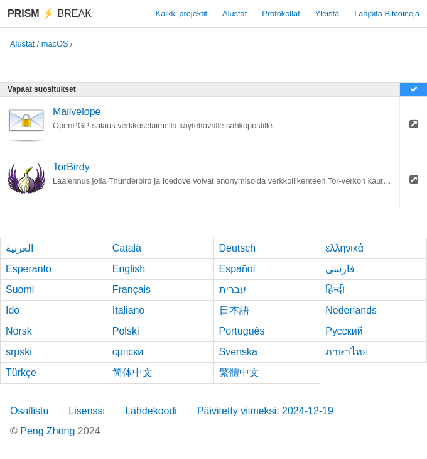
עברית (232, 289)
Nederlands (351, 310)
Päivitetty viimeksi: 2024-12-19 (265, 411)
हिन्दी (335, 289)
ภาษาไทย (346, 351)
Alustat (234, 13)
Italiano (128, 310)
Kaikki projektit (182, 13)
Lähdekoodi (151, 411)
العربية (19, 248)
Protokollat (281, 13)
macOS (54, 43)
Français (131, 289)
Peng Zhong (49, 431)
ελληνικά (344, 248)
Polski (125, 331)
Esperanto (28, 268)
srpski (19, 351)
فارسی (340, 268)
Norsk (19, 331)
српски (128, 351)
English (128, 268)
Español (237, 268)
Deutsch (237, 248)
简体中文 (132, 372)
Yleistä (327, 13)
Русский (343, 331)
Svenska (238, 351)
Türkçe (21, 372)
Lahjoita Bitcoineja (386, 13)
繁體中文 (239, 372)
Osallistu (29, 411)
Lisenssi (86, 411)
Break (50, 13)
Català (126, 248)
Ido (12, 310)
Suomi (20, 289)
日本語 (234, 310)
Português (242, 331)
